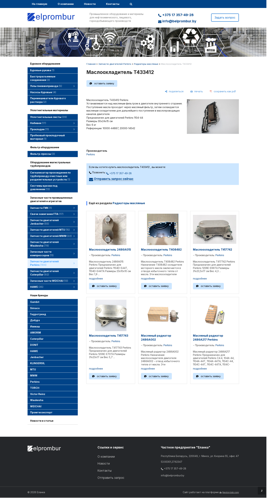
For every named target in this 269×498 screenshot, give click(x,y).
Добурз (35, 320)
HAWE (34, 351)
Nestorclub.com (230, 492)
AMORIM (35, 332)
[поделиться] (174, 91)
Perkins (35, 381)
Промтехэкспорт (41, 412)
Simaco (35, 308)
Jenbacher (37, 357)
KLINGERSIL (37, 363)
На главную (39, 4)
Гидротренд (38, 314)
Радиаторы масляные (146, 64)
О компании (66, 4)
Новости (90, 4)
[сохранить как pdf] (223, 91)
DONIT (34, 344)
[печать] (196, 91)
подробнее (96, 278)
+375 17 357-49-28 (176, 15)
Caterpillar (36, 338)
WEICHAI (35, 406)
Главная (91, 64)
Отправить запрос (111, 477)
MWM (33, 375)
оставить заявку (104, 83)
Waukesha (36, 400)
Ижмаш (35, 326)
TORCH (34, 387)
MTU (33, 369)
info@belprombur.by (177, 21)
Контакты (112, 4)
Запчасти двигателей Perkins (114, 64)
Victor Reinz (37, 394)
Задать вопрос (225, 17)
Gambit (34, 301)
